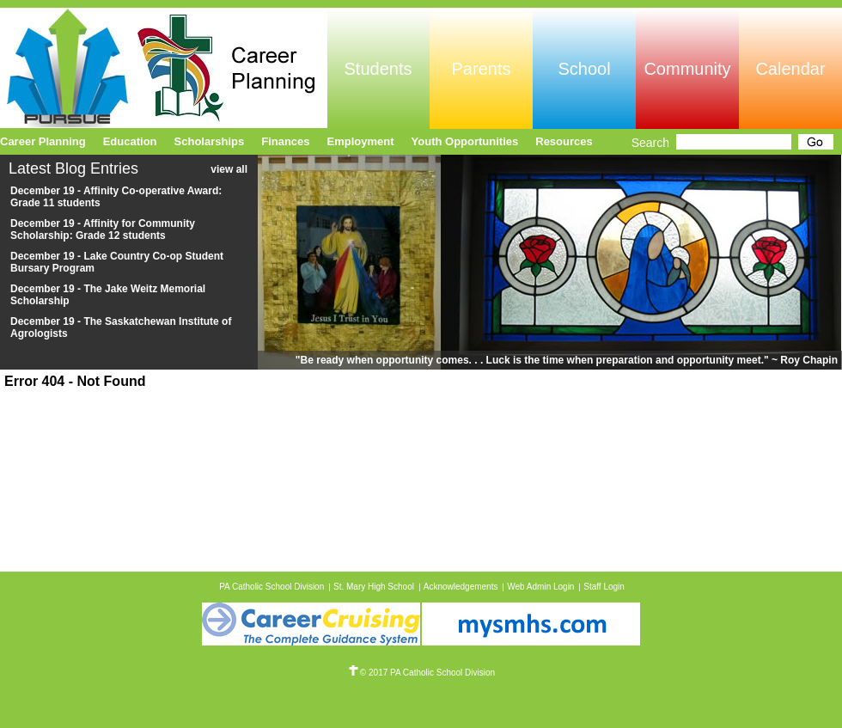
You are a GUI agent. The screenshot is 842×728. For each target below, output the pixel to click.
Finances (285, 141)
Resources (563, 141)
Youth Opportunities (465, 141)
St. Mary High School (373, 586)
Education (130, 141)
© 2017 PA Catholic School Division (421, 672)
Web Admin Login (540, 586)
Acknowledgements (461, 586)
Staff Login (604, 586)
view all (228, 169)
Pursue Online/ (163, 68)
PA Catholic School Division (271, 586)
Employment (360, 141)
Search (650, 143)
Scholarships (209, 141)
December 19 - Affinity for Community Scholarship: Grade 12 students (102, 229)
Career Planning (43, 141)
